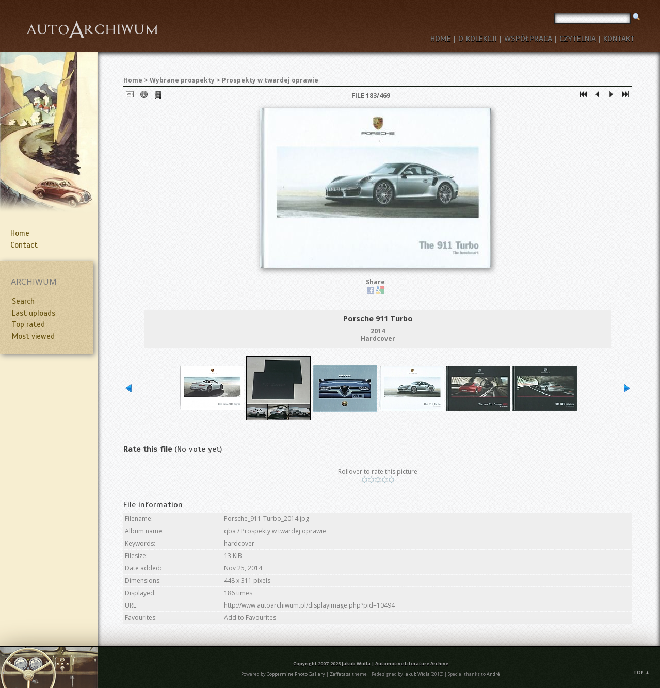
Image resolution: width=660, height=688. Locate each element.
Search (23, 301)
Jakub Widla (356, 663)
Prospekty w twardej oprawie (270, 80)
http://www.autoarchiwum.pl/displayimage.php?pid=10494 (309, 605)
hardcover (239, 543)
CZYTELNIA (577, 39)
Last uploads (33, 313)
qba (230, 531)
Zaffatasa (340, 673)
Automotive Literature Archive (411, 663)
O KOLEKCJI (477, 39)
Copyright (305, 663)
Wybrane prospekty (182, 80)
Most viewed (33, 336)
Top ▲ (641, 672)
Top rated (28, 324)
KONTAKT (619, 39)
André (493, 673)
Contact (24, 245)
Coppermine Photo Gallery (296, 673)
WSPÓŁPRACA (528, 39)
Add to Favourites (250, 617)
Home (19, 233)
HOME (440, 39)
